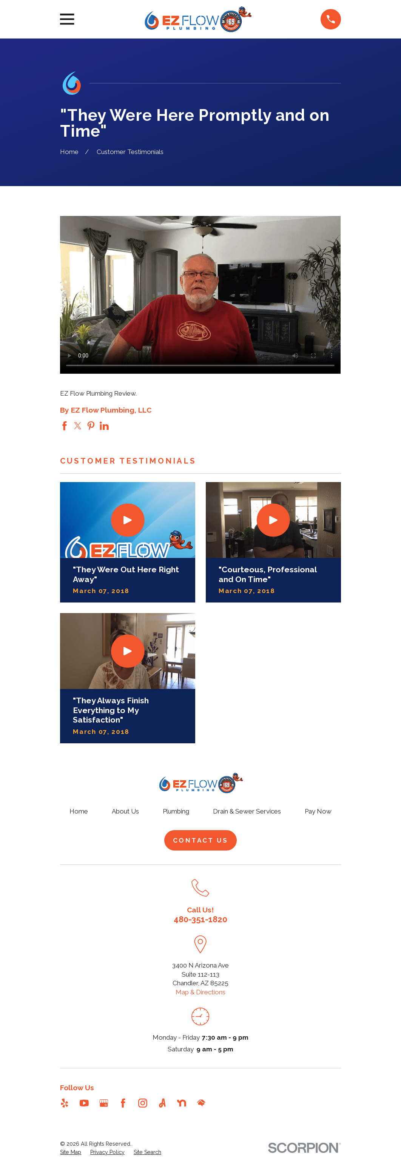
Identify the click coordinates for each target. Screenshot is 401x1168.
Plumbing (176, 811)
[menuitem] (70, 1152)
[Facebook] (123, 1103)
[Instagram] (142, 1103)
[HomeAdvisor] (201, 1103)
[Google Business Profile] (103, 1103)
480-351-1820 (200, 919)
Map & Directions (200, 992)
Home (78, 811)
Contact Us (200, 840)
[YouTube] (84, 1103)
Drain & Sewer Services (247, 811)
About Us (125, 811)
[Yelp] (64, 1103)
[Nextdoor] (181, 1103)
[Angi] (162, 1103)
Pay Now (318, 811)
